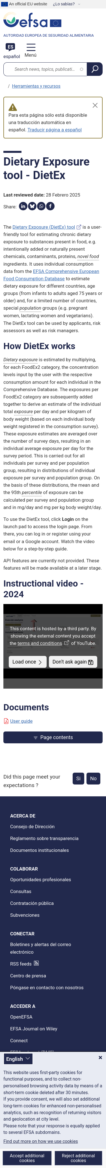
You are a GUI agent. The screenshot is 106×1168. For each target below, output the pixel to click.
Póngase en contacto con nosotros (47, 987)
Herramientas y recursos (36, 86)
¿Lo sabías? (64, 4)
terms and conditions (44, 643)
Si (78, 778)
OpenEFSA (21, 1017)
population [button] (30, 308)
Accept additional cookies (27, 1158)
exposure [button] (23, 411)
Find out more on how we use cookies (40, 1141)
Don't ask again (73, 662)
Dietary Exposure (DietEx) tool (43, 227)
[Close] (95, 105)
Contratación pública (32, 903)
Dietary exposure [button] (20, 359)
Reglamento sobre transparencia (44, 838)
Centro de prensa (28, 976)
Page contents (53, 737)
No (93, 778)
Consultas (20, 891)
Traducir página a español (54, 130)
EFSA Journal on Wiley (33, 1029)
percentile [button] (32, 492)
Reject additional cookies (78, 1158)
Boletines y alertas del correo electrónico (40, 948)
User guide (18, 721)
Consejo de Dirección (32, 826)
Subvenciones (25, 915)
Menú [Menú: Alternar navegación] (30, 55)
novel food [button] (88, 256)
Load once (27, 662)
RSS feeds (21, 964)
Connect (19, 1040)
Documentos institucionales (39, 850)
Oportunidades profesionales (40, 879)
